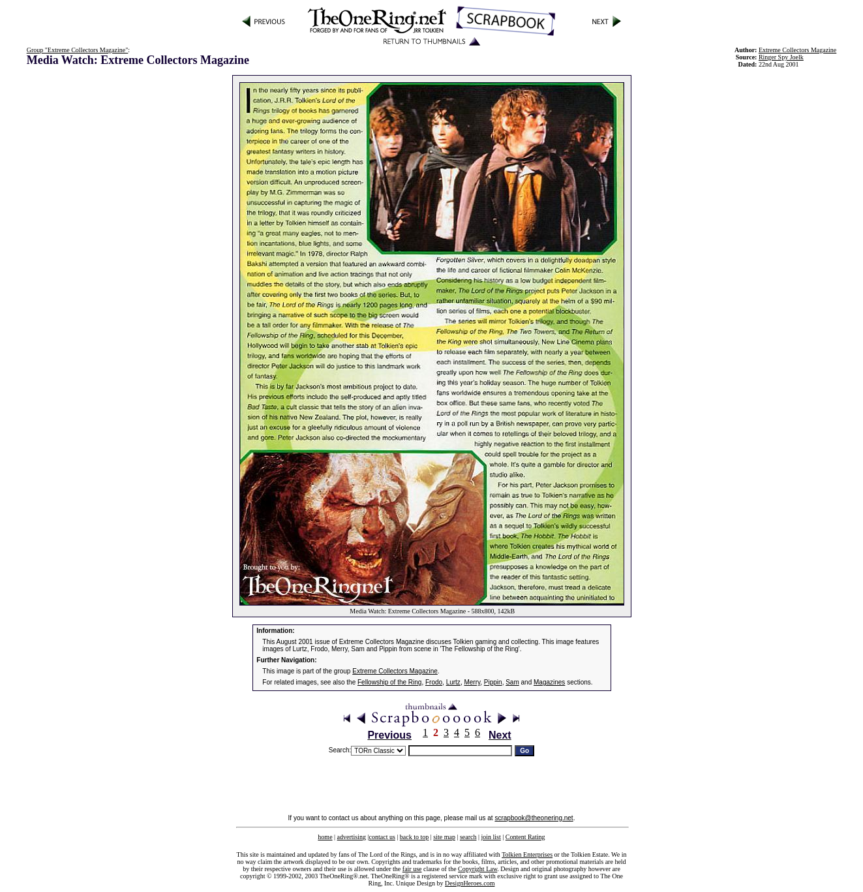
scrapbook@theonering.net (533, 818)
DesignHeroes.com (469, 883)
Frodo (433, 682)
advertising (351, 836)
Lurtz (453, 682)
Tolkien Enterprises (527, 854)
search (468, 836)
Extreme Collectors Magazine (395, 671)
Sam (512, 682)
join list (490, 836)
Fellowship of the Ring (389, 682)
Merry (472, 682)
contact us (382, 836)
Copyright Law (477, 868)
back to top (414, 836)
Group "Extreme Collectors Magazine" (78, 50)
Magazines (549, 682)
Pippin (493, 682)
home (325, 836)
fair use (412, 868)
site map (444, 836)
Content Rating (525, 836)
